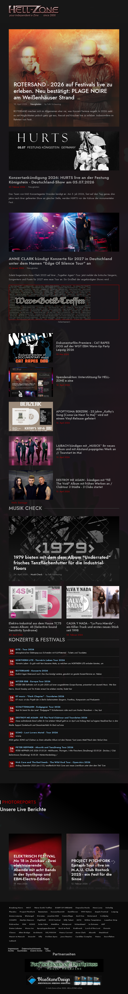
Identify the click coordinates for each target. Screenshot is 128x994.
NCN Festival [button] (54, 920)
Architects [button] (37, 932)
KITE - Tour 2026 (25, 649)
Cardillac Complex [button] (83, 936)
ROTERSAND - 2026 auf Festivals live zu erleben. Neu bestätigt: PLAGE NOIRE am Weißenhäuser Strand (63, 91)
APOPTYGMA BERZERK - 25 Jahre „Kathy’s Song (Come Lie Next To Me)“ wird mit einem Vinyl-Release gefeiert (85, 415)
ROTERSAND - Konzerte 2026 (32, 670)
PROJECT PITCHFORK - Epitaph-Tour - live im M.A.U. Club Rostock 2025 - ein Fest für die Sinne (92, 870)
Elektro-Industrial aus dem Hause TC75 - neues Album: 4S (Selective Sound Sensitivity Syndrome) (35, 626)
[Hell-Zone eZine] (34, 11)
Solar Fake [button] (43, 924)
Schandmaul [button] (80, 924)
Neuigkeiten (35, 104)
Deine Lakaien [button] (15, 928)
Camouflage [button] (67, 916)
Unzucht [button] (31, 936)
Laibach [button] (12, 940)
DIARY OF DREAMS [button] (63, 907)
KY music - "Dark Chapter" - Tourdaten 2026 (40, 696)
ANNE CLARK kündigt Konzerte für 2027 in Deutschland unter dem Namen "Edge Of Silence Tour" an (60, 261)
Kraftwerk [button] (77, 928)
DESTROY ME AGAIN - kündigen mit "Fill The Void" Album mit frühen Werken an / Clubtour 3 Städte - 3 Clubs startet (84, 483)
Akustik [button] (92, 932)
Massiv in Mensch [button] (17, 936)
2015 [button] (79, 920)
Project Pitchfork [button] (27, 911)
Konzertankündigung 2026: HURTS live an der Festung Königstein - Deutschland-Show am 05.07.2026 (59, 180)
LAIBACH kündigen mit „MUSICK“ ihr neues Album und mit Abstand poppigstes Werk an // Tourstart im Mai (86, 449)
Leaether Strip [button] (110, 920)
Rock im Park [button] (64, 928)
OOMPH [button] (13, 920)
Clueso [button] (12, 932)
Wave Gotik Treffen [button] (43, 907)
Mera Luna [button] (97, 907)
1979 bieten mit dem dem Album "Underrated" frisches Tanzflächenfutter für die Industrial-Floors (62, 563)
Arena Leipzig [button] (15, 916)
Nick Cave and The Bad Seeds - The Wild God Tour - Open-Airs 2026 (53, 762)
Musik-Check (36, 574)
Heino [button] (98, 936)
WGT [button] (28, 907)
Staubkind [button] (103, 932)
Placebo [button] (12, 911)
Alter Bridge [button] (24, 932)
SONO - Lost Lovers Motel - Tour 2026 (37, 732)
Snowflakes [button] (109, 936)
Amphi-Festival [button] (101, 911)
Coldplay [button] (104, 916)
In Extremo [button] (93, 924)
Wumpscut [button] (66, 924)
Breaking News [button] (16, 907)
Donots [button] (106, 928)
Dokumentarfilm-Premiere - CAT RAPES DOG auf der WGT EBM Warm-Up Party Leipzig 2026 (83, 346)
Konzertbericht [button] (57, 911)
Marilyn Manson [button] (27, 920)
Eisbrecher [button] (14, 924)
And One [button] (80, 916)
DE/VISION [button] (50, 932)
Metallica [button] (55, 924)
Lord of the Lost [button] (92, 928)
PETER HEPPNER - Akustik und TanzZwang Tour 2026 (44, 747)
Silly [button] (40, 936)
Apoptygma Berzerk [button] (46, 928)
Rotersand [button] (92, 916)
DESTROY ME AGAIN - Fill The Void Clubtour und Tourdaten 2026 (51, 717)
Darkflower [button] (73, 911)
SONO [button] (32, 924)
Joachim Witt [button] (53, 916)
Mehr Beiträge (19, 503)
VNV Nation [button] (86, 911)
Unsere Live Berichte (23, 809)
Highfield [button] (41, 920)
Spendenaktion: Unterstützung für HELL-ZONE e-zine (83, 379)
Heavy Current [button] (65, 932)
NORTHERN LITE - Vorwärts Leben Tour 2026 (40, 660)
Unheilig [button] (109, 907)
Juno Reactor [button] (66, 936)
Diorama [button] (41, 916)
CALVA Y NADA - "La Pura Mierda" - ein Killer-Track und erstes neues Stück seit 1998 (92, 626)
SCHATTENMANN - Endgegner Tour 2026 (38, 706)
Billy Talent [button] (68, 920)
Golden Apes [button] (51, 936)
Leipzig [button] (114, 911)
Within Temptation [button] (92, 920)
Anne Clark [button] (81, 932)
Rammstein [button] (43, 911)
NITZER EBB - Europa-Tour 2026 (33, 681)
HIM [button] (24, 924)
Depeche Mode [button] (83, 907)
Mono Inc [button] (29, 928)
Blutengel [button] (29, 916)
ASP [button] (103, 924)
